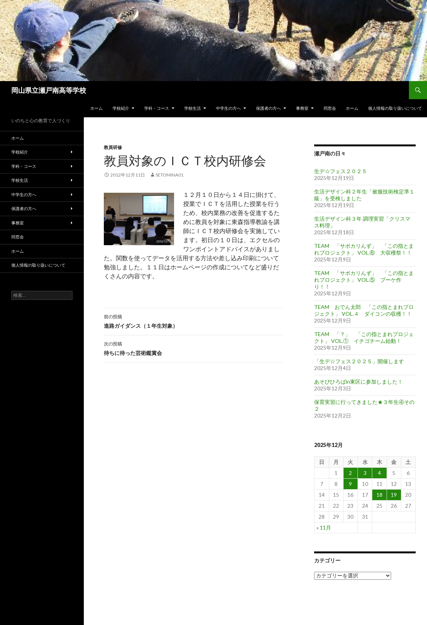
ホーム (96, 108)
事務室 (302, 108)
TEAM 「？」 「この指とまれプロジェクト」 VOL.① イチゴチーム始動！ (364, 337)
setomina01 (169, 175)
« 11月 (323, 527)
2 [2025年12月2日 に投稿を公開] (350, 473)
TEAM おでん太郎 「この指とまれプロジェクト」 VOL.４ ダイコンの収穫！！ (364, 310)
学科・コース (156, 108)
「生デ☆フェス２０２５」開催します (359, 361)
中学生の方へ (228, 108)
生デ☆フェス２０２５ (340, 171)
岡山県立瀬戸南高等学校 (48, 90)
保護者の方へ (268, 108)
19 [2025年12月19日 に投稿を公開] (394, 494)
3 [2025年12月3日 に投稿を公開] (365, 473)
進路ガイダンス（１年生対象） (193, 320)
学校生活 (192, 108)
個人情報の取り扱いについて (395, 108)
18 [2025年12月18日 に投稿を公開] (379, 494)
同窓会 (330, 108)
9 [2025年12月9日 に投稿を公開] (350, 484)
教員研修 (113, 147)
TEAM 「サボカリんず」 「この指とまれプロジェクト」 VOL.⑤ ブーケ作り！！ (364, 280)
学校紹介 (121, 108)
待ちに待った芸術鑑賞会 (193, 347)
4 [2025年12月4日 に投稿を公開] (379, 473)
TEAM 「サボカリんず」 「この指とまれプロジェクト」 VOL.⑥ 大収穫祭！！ (364, 249)
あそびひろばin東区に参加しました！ (358, 381)
